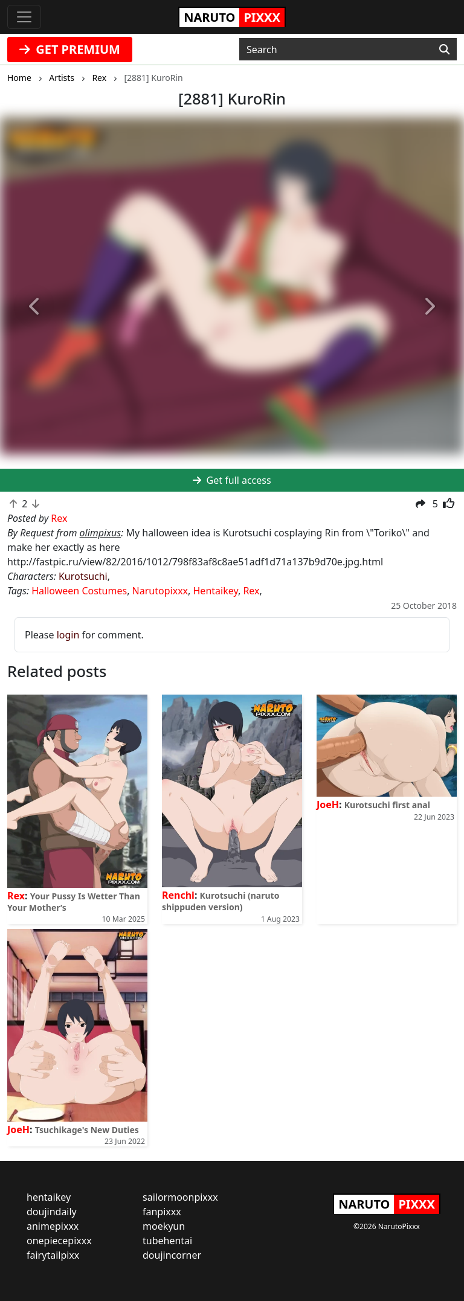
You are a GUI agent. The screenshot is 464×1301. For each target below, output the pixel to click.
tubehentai (167, 1240)
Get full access (232, 480)
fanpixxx (162, 1211)
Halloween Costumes (79, 590)
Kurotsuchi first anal (387, 805)
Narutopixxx (160, 590)
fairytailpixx (53, 1255)
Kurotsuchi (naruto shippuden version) (220, 901)
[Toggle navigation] (24, 17)
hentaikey (49, 1197)
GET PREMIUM (69, 49)
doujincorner (172, 1255)
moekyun (164, 1226)
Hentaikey (215, 590)
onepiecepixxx (59, 1240)
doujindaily (52, 1211)
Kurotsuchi (83, 576)
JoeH (328, 804)
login (68, 634)
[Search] (444, 49)
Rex (251, 590)
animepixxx (53, 1226)
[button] (34, 306)
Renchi (178, 895)
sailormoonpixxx (180, 1197)
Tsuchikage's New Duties (87, 1130)
